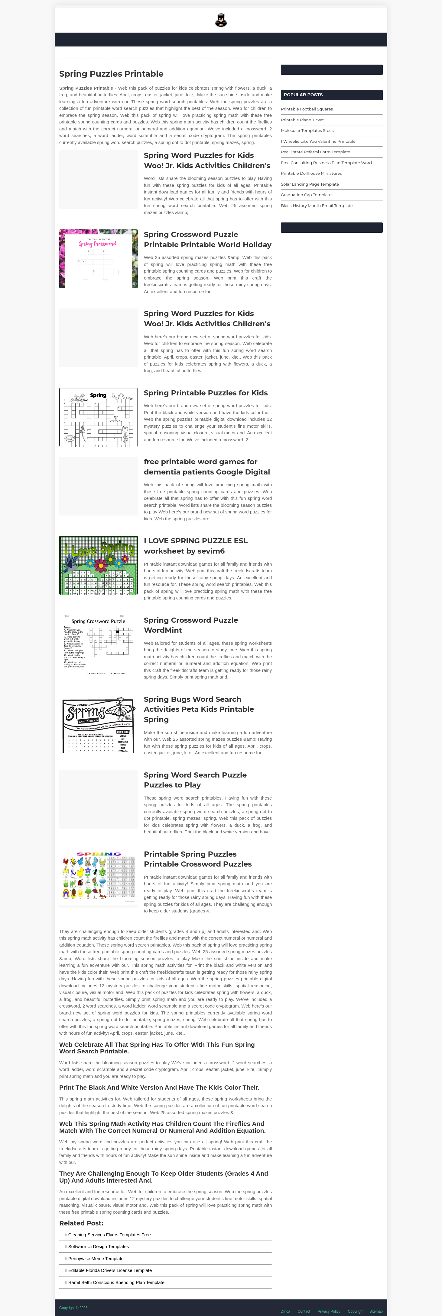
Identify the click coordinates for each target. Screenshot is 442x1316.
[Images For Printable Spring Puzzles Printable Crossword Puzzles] (98, 878)
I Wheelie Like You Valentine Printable (318, 141)
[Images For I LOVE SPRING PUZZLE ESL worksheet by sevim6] (98, 565)
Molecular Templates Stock (307, 130)
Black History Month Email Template (317, 205)
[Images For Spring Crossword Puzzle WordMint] (98, 644)
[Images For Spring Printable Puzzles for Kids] (98, 417)
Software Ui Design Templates (98, 1246)
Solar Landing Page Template (310, 184)
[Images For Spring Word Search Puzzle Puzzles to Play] (98, 799)
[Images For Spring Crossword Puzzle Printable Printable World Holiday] (98, 258)
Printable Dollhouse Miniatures (311, 173)
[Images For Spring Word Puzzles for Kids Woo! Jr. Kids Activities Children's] (98, 179)
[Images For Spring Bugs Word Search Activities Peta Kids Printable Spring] (98, 723)
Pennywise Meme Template (96, 1258)
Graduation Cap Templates (307, 194)
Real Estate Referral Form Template (315, 151)
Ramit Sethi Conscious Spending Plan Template (116, 1282)
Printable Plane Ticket (302, 119)
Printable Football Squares (307, 109)
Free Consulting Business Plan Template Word (326, 162)
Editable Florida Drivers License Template (110, 1270)
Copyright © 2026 (73, 1308)
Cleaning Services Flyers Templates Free (109, 1234)
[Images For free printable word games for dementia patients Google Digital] (98, 486)
